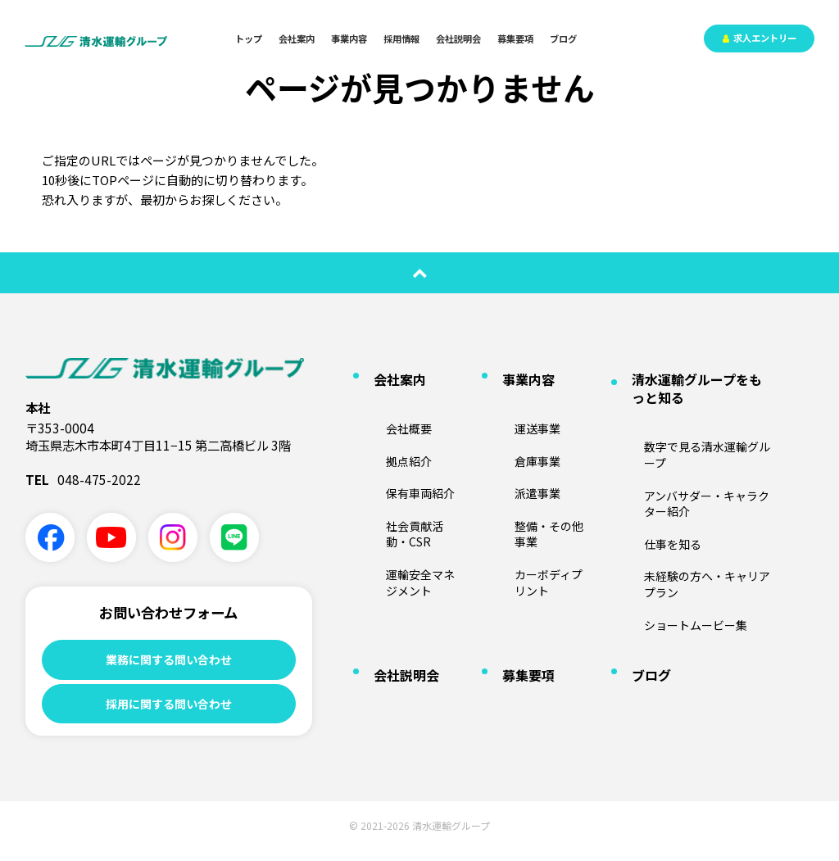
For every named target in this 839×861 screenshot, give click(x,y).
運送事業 (513, 399)
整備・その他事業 (533, 471)
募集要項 (515, 38)
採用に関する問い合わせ (168, 709)
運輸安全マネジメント (414, 495)
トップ (248, 38)
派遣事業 (513, 448)
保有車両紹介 (394, 448)
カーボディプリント (538, 495)
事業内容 (349, 38)
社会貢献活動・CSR (409, 471)
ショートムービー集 (668, 511)
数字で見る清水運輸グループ (687, 416)
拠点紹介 (385, 423)
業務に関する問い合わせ (168, 660)
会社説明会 (458, 38)
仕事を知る (648, 463)
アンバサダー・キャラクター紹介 (697, 439)
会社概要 (385, 399)
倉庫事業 (513, 423)
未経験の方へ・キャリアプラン (692, 487)
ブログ (563, 38)
